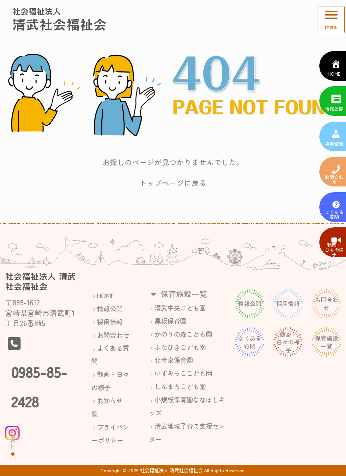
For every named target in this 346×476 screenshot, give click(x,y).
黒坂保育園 (170, 321)
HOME (106, 295)
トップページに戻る (173, 182)
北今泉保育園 (173, 360)
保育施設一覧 (178, 293)
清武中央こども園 (180, 307)
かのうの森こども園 (183, 334)
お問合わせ (113, 335)
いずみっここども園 (183, 373)
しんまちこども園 (180, 386)
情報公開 (110, 309)
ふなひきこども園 (180, 347)
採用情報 (110, 322)
